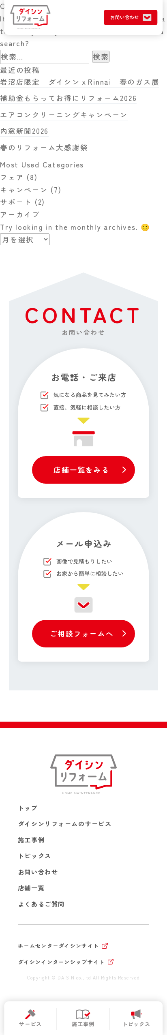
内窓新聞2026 (24, 131)
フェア (12, 177)
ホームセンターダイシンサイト (58, 945)
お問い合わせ (38, 871)
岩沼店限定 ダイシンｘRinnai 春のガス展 (79, 82)
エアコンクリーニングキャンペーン (64, 114)
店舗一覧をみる (81, 470)
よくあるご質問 (41, 903)
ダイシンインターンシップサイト (61, 962)
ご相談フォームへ (82, 633)
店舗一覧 (31, 887)
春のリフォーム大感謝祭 (44, 147)
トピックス (34, 855)
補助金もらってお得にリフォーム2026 (68, 98)
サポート (16, 202)
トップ (28, 807)
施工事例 (31, 839)
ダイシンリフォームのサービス (65, 823)
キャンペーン (24, 189)
